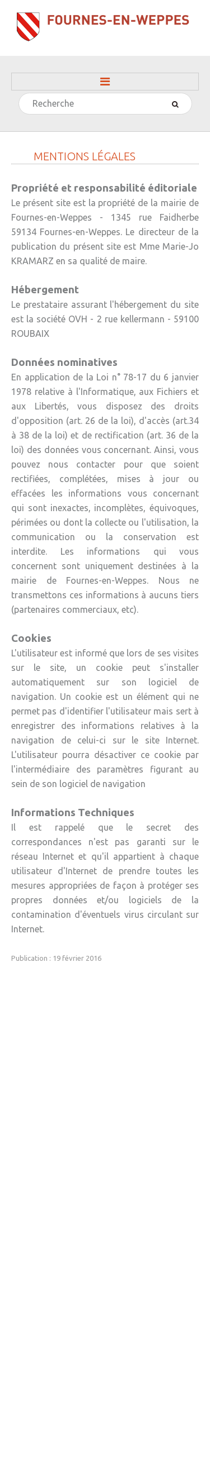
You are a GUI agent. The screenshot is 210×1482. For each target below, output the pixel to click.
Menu (105, 81)
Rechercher (19, 93)
